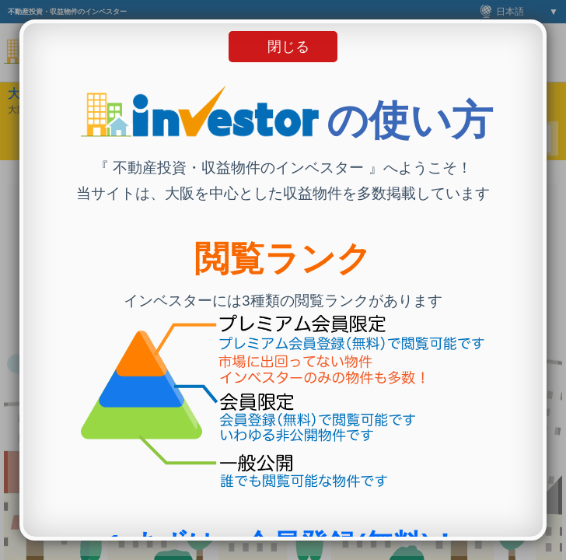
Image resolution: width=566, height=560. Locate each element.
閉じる (288, 46)
